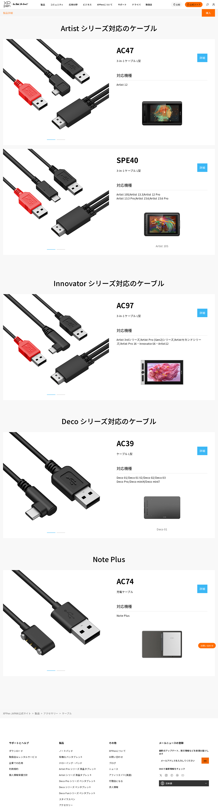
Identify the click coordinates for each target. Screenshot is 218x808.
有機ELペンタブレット (71, 756)
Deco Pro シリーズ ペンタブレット (77, 781)
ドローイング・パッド (70, 763)
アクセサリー (50, 713)
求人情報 (113, 787)
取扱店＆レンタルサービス (23, 756)
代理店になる (116, 781)
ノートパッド (66, 750)
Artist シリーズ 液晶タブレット (75, 774)
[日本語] (184, 783)
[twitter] (161, 775)
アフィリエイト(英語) (120, 774)
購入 (208, 13)
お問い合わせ (116, 756)
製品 (43, 4)
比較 (178, 4)
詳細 (202, 58)
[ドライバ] (136, 4)
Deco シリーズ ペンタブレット (75, 787)
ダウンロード (16, 750)
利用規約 (13, 768)
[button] (207, 4)
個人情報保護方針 (18, 774)
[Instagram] (166, 775)
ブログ (112, 763)
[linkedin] (177, 775)
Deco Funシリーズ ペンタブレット (77, 793)
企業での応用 (16, 763)
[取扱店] (149, 4)
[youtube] (183, 775)
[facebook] (172, 775)
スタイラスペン (67, 799)
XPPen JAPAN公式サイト (17, 713)
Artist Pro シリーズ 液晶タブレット (77, 768)
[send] (205, 761)
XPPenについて (117, 750)
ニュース (113, 768)
